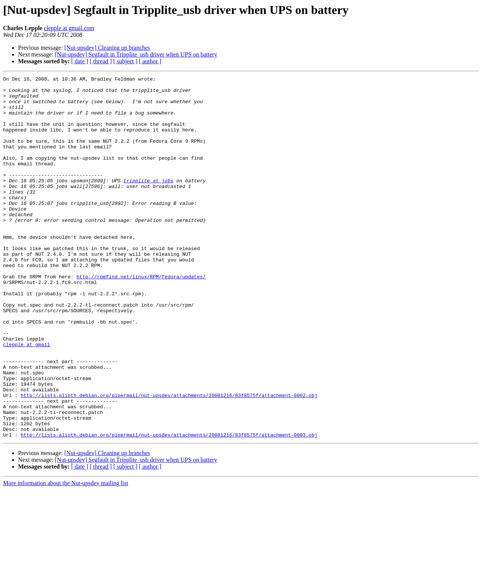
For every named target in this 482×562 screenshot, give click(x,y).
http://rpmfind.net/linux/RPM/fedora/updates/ (141, 317)
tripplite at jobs (149, 202)
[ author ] (150, 61)
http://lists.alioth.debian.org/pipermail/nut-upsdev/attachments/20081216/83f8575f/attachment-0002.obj (169, 459)
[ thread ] (101, 61)
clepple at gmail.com (69, 28)
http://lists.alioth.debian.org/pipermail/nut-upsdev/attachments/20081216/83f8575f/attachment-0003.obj (169, 507)
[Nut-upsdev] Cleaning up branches (107, 47)
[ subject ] (125, 61)
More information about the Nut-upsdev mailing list (65, 555)
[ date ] (79, 61)
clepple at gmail (26, 398)
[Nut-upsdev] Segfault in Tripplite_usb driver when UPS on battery (136, 54)
